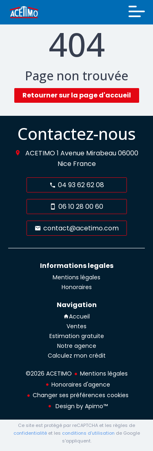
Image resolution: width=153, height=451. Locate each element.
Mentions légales (104, 373)
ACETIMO (40, 153)
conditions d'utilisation (88, 433)
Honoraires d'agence (80, 384)
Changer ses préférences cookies (81, 395)
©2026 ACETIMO (49, 373)
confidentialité (30, 433)
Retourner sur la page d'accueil (76, 95)
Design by (81, 406)
